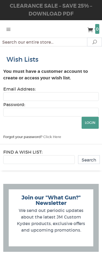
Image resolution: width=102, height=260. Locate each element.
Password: (14, 104)
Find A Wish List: (22, 152)
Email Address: (19, 89)
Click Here (52, 137)
